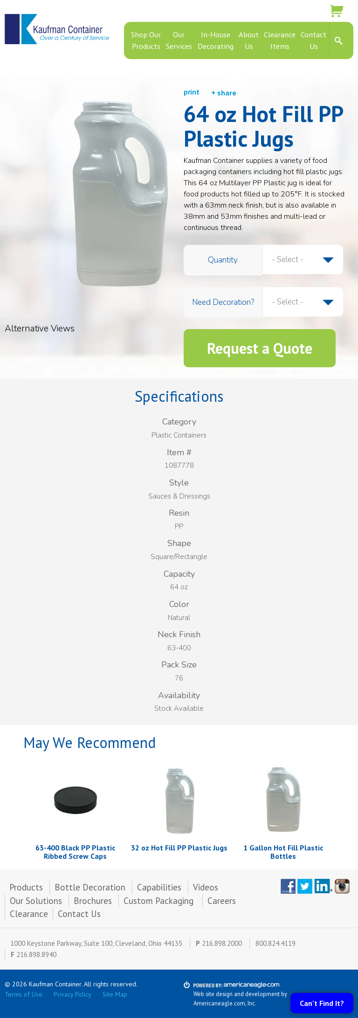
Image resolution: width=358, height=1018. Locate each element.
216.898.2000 (222, 943)
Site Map (115, 994)
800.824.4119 (275, 943)
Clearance (29, 913)
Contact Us (79, 913)
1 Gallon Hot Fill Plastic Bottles (283, 852)
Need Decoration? (223, 302)
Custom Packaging (160, 900)
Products (26, 887)
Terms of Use (23, 994)
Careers (221, 900)
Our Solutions (36, 900)
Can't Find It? (322, 1003)
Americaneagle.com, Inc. (224, 1003)
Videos (205, 887)
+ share (223, 92)
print (192, 92)
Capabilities (159, 887)
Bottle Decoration (90, 887)
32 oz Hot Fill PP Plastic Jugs (179, 847)
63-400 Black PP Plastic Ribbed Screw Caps (75, 852)
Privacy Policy (72, 994)
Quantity (223, 260)
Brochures (93, 900)
